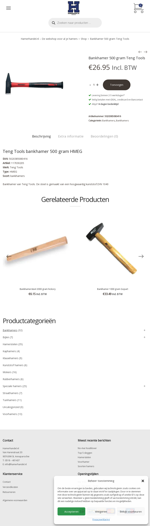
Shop (84, 38)
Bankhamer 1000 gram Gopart (112, 289)
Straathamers (10, 393)
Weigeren (101, 511)
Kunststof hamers (13, 365)
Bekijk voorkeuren (131, 511)
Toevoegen (116, 84)
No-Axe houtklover (87, 448)
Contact (7, 481)
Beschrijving (41, 136)
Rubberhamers (11, 379)
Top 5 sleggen (85, 452)
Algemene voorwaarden (15, 500)
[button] (143, 481)
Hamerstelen (10, 344)
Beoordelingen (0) (104, 136)
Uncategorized (11, 407)
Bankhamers (108, 120)
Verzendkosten (10, 487)
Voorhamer (83, 461)
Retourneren (9, 492)
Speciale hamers (12, 386)
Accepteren (71, 511)
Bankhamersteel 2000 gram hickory (38, 289)
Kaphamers (9, 351)
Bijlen (6, 337)
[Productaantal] (94, 84)
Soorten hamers (86, 466)
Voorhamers (10, 414)
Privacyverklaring (101, 519)
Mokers (7, 372)
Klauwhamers (10, 358)
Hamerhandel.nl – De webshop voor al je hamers (49, 38)
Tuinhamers (9, 400)
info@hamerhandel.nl (16, 464)
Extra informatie (71, 136)
